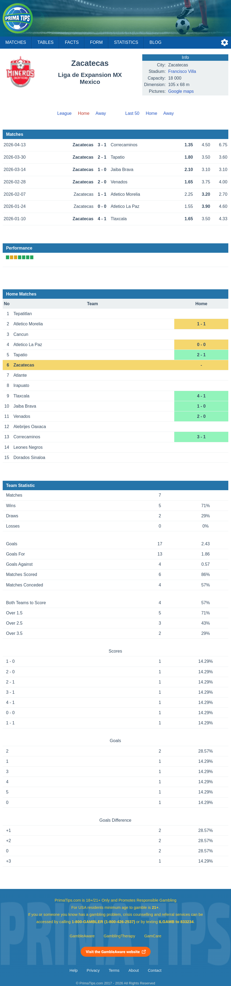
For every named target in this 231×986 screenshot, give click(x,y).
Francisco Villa (182, 71)
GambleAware (82, 936)
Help (74, 970)
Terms (114, 970)
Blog (155, 42)
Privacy (93, 970)
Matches (15, 42)
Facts (72, 42)
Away (100, 113)
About (134, 970)
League (64, 113)
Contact (155, 970)
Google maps (181, 91)
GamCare (152, 936)
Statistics (126, 42)
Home (151, 113)
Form (96, 42)
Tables (45, 42)
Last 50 (132, 113)
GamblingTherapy (119, 936)
